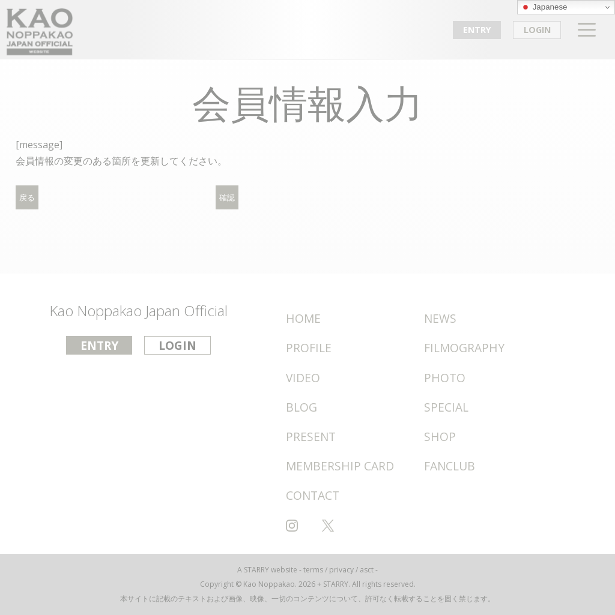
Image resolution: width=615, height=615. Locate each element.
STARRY (256, 570)
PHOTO (444, 378)
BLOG (301, 407)
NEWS (440, 318)
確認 (227, 197)
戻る (27, 197)
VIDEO (303, 378)
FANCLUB (449, 466)
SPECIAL (446, 407)
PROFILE (309, 348)
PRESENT (311, 436)
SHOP (440, 436)
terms (313, 570)
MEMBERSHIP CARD (340, 466)
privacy (341, 570)
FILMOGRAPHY (464, 348)
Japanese (544, 7)
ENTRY (477, 29)
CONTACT (312, 495)
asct (367, 570)
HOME (303, 318)
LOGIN (537, 29)
